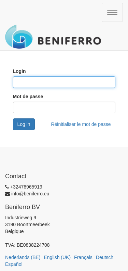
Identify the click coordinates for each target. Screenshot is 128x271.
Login (19, 71)
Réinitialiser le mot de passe (81, 124)
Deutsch (104, 257)
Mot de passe (28, 96)
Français (83, 257)
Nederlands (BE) (23, 257)
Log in (23, 124)
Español (14, 264)
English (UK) (57, 257)
